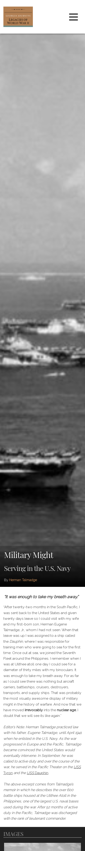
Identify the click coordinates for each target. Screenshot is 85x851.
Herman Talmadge (23, 580)
